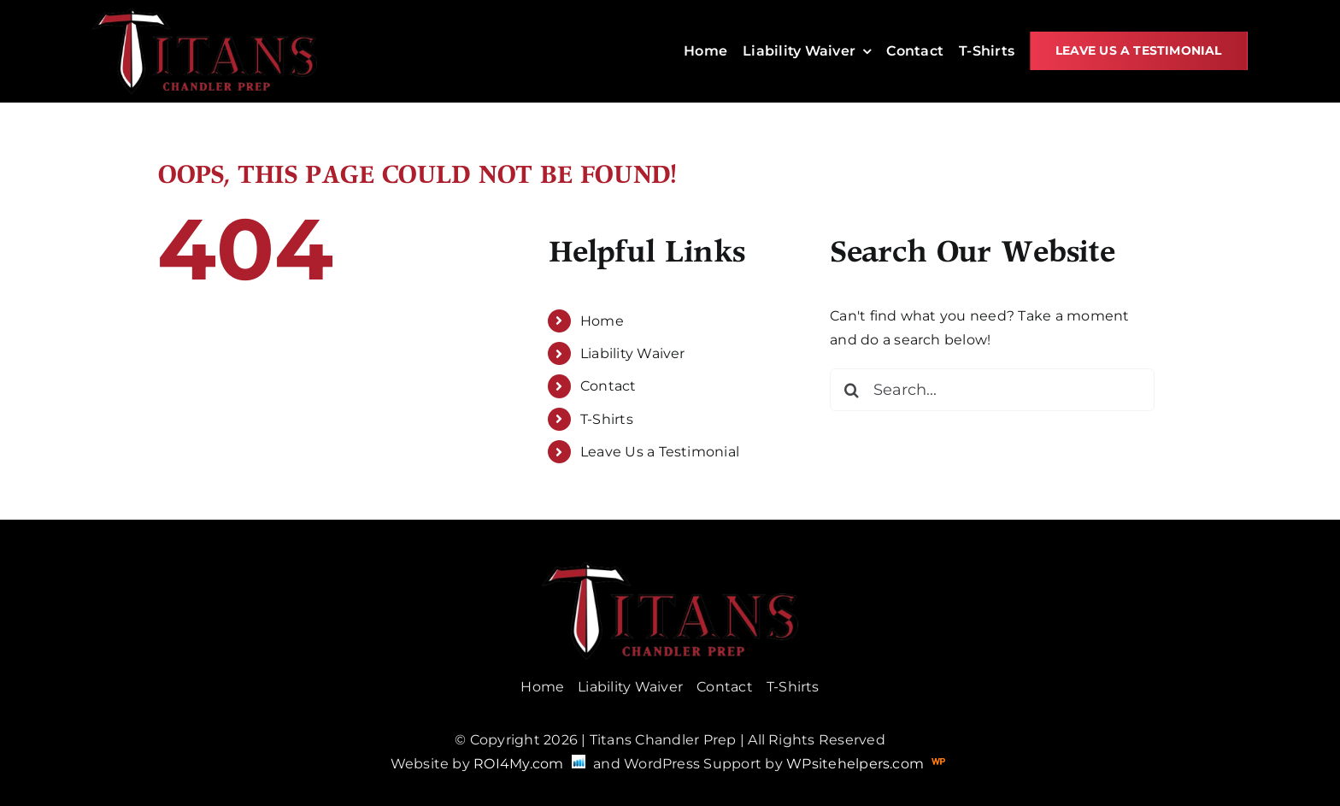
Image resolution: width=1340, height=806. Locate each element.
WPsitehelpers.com (856, 764)
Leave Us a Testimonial (659, 452)
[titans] (204, 15)
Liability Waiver (632, 353)
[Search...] (992, 389)
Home (602, 321)
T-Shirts (606, 419)
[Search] (851, 389)
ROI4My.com (518, 764)
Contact (608, 386)
